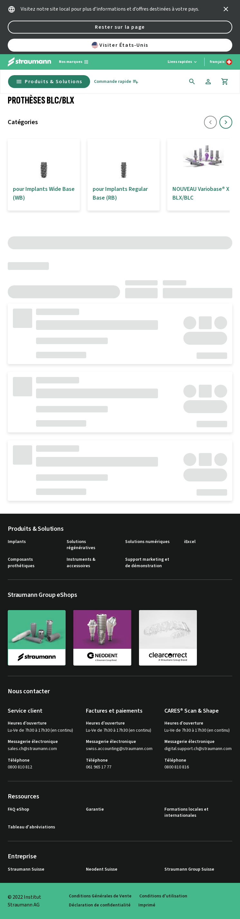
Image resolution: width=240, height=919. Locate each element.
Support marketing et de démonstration (147, 563)
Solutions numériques (147, 542)
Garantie (95, 809)
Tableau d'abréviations (31, 827)
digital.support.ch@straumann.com (198, 749)
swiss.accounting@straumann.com (119, 749)
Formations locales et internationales (186, 812)
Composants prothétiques (21, 563)
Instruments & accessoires (81, 563)
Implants (17, 542)
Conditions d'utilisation (163, 896)
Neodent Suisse (101, 869)
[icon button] (225, 9)
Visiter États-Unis (120, 45)
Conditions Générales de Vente (100, 896)
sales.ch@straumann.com (32, 749)
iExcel (190, 542)
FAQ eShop (18, 809)
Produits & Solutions (49, 81)
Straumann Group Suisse (189, 869)
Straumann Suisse (26, 869)
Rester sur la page (120, 27)
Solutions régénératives (81, 545)
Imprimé (146, 905)
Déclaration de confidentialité (100, 905)
